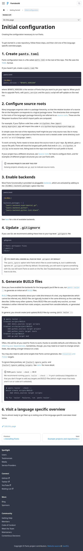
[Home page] (4, 10)
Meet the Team (8, 528)
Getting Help (7, 518)
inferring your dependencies (13, 346)
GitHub (6, 478)
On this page (8, 20)
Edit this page (9, 426)
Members (6, 521)
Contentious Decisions (11, 536)
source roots (62, 115)
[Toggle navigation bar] (3, 3)
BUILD (30, 290)
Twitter (6, 482)
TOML (4, 63)
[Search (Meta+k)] (79, 3)
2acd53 (65, 546)
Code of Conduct (9, 525)
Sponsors (6, 505)
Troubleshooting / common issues (61, 269)
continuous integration (64, 375)
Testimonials (7, 458)
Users (4, 455)
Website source (53, 546)
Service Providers (9, 465)
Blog (4, 501)
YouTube (6, 485)
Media (4, 462)
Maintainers (7, 532)
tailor (39, 365)
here (7, 219)
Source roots (43, 154)
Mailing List (7, 489)
